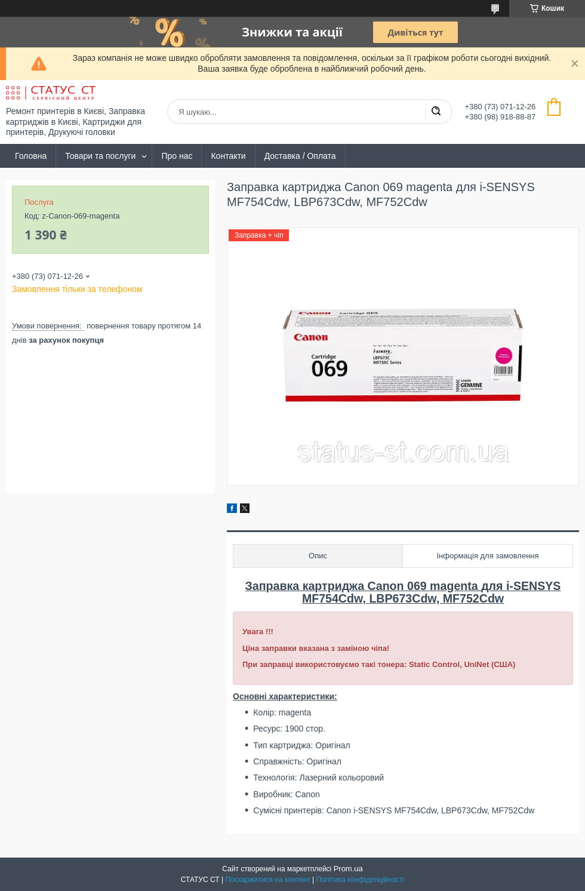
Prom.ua (348, 868)
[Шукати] (436, 111)
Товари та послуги (100, 156)
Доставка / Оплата (300, 156)
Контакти (228, 156)
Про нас (176, 156)
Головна (31, 156)
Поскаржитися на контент (267, 879)
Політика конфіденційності (360, 879)
